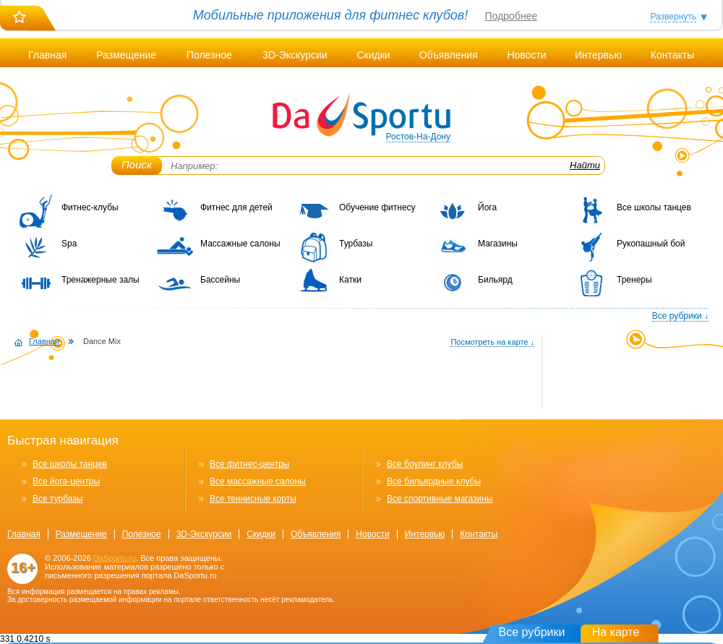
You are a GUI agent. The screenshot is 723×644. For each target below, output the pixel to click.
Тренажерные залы (100, 280)
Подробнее (511, 16)
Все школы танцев (654, 207)
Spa (69, 244)
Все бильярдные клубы (434, 481)
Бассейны (220, 280)
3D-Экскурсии (294, 55)
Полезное (209, 55)
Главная (47, 55)
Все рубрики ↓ (680, 316)
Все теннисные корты (253, 499)
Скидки (373, 55)
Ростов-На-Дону (418, 137)
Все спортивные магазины (439, 499)
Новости (526, 55)
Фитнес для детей (236, 207)
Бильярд (495, 280)
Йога (487, 207)
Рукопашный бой (651, 244)
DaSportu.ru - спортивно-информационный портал (361, 116)
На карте (616, 632)
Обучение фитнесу (377, 207)
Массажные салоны (240, 244)
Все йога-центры (66, 481)
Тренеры (634, 280)
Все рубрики (532, 632)
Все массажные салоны (258, 481)
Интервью (598, 55)
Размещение (126, 55)
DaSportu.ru (114, 558)
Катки (350, 280)
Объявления (448, 55)
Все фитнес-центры (249, 464)
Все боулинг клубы (425, 464)
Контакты (672, 55)
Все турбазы (57, 499)
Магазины (498, 244)
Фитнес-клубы (90, 207)
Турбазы (355, 244)
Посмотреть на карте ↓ (492, 342)
